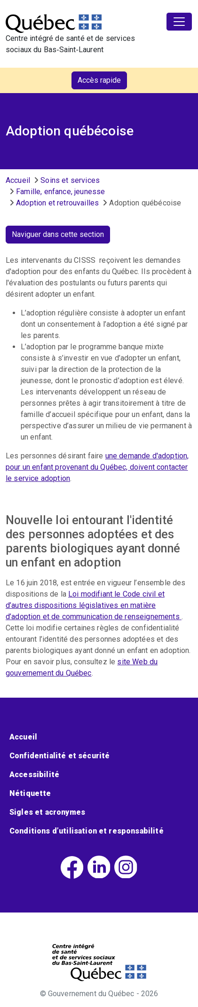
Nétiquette (30, 793)
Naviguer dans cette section (58, 234)
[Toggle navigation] (179, 21)
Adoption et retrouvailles (57, 202)
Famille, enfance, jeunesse (60, 191)
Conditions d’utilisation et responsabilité (86, 830)
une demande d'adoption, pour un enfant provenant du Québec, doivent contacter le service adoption (97, 467)
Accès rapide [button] (99, 80)
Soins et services (70, 180)
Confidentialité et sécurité (59, 755)
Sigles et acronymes (47, 812)
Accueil (18, 180)
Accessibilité (34, 774)
